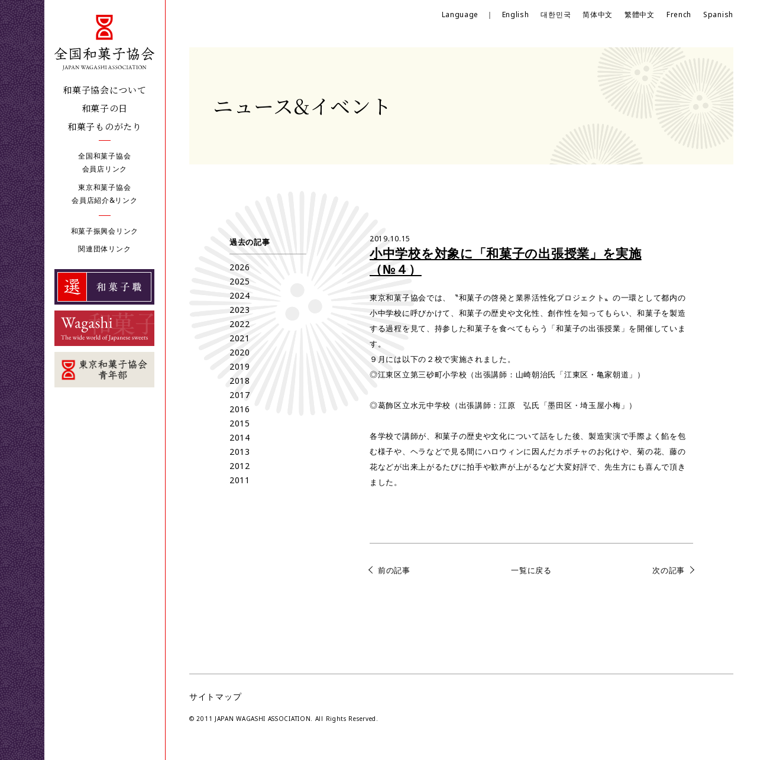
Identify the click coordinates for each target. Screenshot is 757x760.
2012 (239, 465)
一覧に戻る (531, 570)
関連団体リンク (104, 249)
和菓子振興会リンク (104, 231)
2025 (239, 281)
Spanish (718, 14)
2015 (239, 423)
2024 (239, 295)
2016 (239, 409)
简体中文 (598, 14)
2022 (239, 323)
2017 (239, 394)
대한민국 (556, 14)
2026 (239, 267)
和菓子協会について (104, 89)
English (515, 14)
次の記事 (668, 570)
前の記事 (394, 570)
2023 (239, 309)
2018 (239, 380)
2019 (239, 366)
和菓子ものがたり (104, 126)
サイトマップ (215, 696)
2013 (239, 451)
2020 (239, 352)
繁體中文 (640, 14)
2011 (239, 480)
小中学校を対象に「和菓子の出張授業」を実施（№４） (506, 261)
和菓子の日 (105, 108)
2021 (239, 338)
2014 (239, 437)
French (679, 14)
